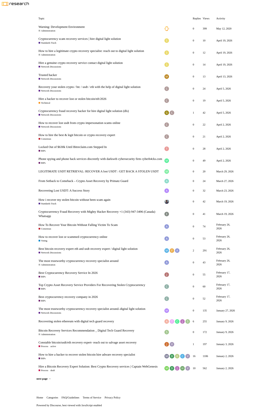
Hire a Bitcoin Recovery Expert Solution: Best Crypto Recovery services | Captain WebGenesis (98, 366)
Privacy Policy (113, 397)
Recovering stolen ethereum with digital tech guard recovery (76, 321)
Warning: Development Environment (62, 27)
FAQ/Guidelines (70, 397)
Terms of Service (92, 397)
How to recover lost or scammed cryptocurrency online (73, 237)
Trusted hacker (48, 75)
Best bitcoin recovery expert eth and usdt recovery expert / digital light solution (88, 248)
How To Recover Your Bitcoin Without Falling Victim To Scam (78, 225)
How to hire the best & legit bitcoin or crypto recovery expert (77, 135)
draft (52, 370)
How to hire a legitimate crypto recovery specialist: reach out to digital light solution (91, 51)
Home (40, 397)
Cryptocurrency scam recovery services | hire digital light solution (80, 39)
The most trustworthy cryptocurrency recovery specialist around (79, 261)
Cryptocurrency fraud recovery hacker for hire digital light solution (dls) (84, 111)
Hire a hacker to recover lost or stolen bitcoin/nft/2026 (72, 99)
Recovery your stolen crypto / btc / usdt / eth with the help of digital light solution (90, 87)
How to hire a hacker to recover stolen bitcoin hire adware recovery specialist (87, 354)
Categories (52, 397)
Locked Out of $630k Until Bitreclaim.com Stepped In (73, 147)
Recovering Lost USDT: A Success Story (64, 190)
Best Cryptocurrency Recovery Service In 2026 (68, 273)
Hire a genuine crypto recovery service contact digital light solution (81, 63)
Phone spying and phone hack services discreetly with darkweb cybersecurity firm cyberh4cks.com (100, 159)
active (53, 346)
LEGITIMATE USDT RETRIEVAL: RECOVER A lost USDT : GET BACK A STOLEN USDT (99, 171)
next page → (44, 378)
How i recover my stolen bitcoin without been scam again (74, 199)
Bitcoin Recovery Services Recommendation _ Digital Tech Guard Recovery (86, 330)
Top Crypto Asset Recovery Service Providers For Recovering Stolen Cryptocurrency (92, 285)
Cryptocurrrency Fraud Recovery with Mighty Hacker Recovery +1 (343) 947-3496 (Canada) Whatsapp (97, 214)
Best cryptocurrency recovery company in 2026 (68, 297)
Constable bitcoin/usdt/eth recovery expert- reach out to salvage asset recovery (88, 342)
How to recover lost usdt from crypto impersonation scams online (79, 123)
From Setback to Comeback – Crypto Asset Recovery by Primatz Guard (83, 181)
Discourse (55, 405)
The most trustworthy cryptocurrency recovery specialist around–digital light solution (92, 309)
